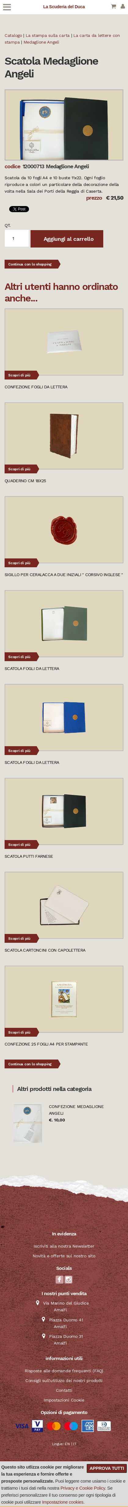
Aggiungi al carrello (67, 239)
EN (67, 1444)
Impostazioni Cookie (64, 1400)
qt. (8, 225)
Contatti (64, 1390)
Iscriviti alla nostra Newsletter (64, 1246)
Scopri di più (19, 375)
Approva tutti (107, 1468)
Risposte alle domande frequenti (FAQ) (64, 1370)
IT (74, 1444)
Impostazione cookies (62, 1502)
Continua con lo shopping (30, 264)
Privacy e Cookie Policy (82, 1488)
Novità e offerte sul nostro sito (64, 1255)
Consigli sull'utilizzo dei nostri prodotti (64, 1380)
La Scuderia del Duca (64, 6)
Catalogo (13, 35)
